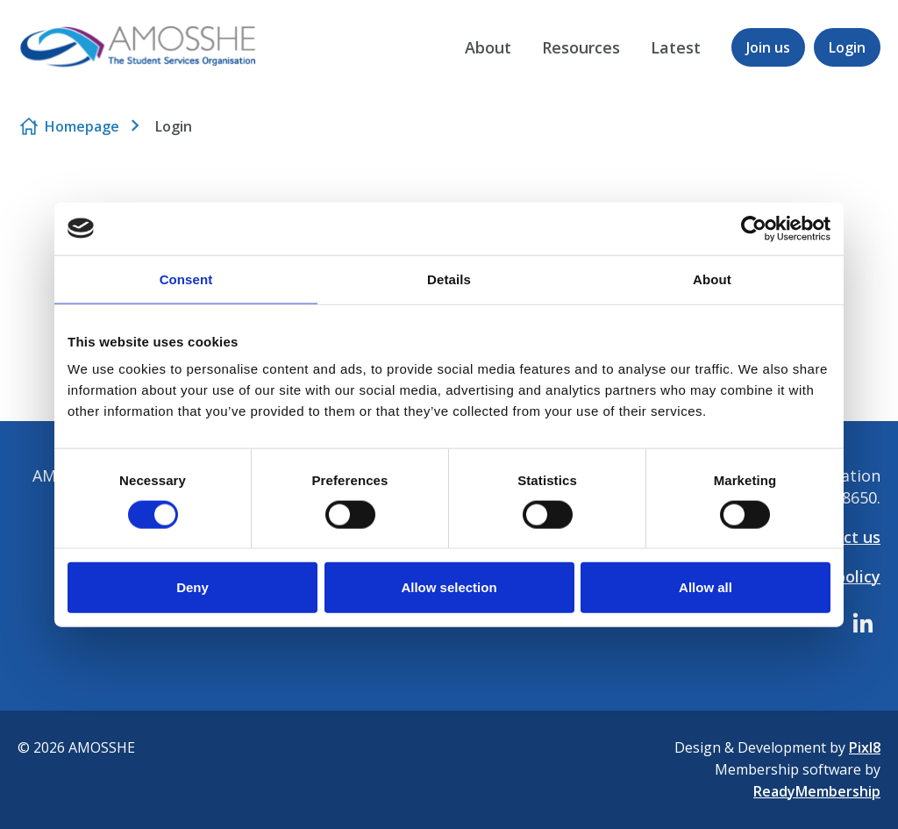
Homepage (82, 126)
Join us (768, 47)
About (488, 47)
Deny (192, 587)
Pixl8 (864, 747)
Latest (676, 47)
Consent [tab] (186, 278)
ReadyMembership (816, 791)
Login (847, 47)
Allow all (705, 587)
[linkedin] (862, 622)
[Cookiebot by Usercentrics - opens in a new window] (753, 228)
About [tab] (712, 278)
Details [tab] (449, 278)
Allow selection (448, 587)
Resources (581, 47)
